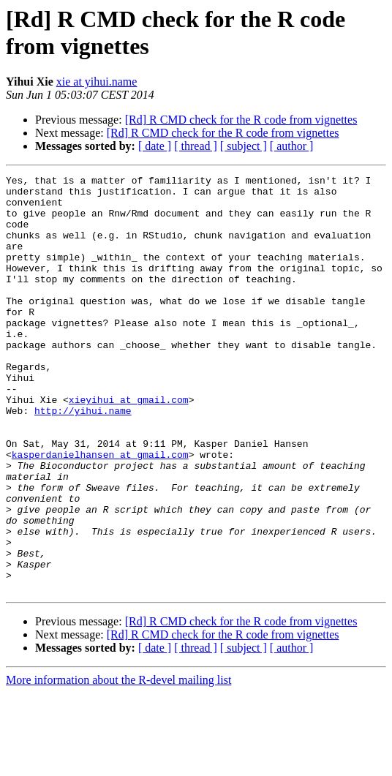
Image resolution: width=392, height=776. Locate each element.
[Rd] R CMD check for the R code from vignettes (241, 119)
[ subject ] (243, 146)
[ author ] (292, 146)
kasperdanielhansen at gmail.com (100, 511)
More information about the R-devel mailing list (118, 763)
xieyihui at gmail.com (129, 445)
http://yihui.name (83, 458)
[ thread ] (195, 146)
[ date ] (154, 146)
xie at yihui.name (96, 81)
